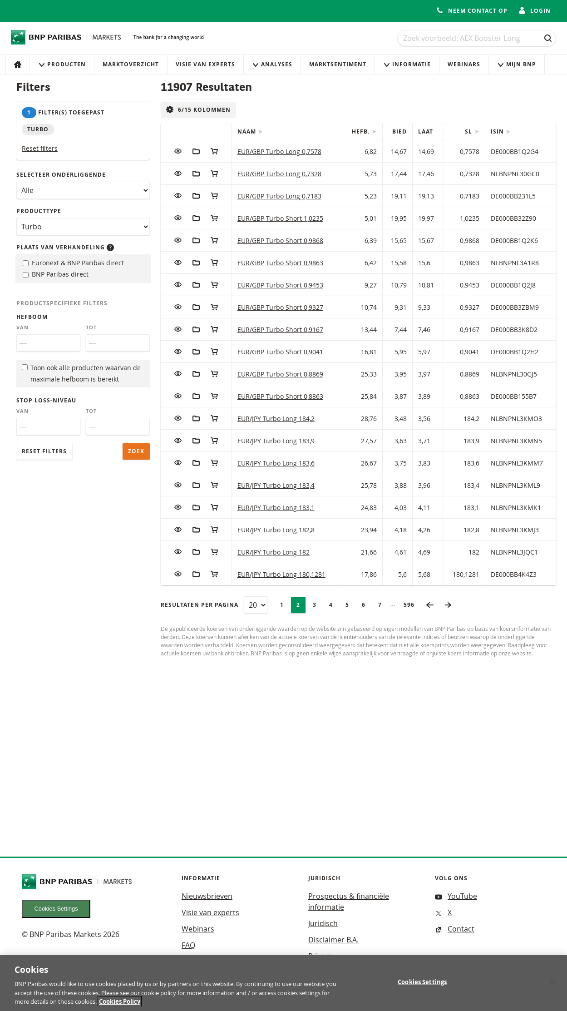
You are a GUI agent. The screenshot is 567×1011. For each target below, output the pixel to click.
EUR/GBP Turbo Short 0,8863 (280, 396)
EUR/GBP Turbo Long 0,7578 (279, 151)
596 (412, 605)
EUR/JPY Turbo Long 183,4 (276, 485)
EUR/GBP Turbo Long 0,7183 (279, 196)
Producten (62, 64)
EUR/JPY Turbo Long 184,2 (276, 418)
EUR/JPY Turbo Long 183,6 (276, 463)
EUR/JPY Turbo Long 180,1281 (281, 574)
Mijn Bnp (516, 64)
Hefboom (32, 317)
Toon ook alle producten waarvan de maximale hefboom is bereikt (81, 373)
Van (22, 327)
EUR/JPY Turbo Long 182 (273, 552)
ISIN (498, 131)
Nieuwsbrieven (207, 896)
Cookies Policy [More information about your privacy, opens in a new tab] (119, 1005)
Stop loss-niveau (46, 400)
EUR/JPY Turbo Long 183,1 (276, 507)
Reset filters (40, 148)
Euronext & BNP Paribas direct (73, 262)
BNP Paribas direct (56, 274)
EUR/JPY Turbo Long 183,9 (276, 440)
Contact (454, 928)
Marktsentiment (337, 64)
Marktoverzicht (131, 64)
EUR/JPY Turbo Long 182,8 (276, 529)
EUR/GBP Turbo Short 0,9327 (280, 307)
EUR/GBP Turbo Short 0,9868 (280, 240)
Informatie (407, 64)
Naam (247, 131)
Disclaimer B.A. (333, 940)
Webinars (464, 64)
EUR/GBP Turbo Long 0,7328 (279, 173)
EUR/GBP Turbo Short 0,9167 (280, 329)
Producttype (38, 211)
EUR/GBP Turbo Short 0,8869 (280, 374)
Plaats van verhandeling (65, 247)
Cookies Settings (56, 908)
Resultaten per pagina (199, 605)
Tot (91, 327)
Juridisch (323, 923)
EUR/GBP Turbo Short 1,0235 (280, 218)
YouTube (456, 896)
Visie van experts (205, 64)
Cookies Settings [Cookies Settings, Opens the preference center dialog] (422, 985)
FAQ (188, 945)
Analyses (272, 64)
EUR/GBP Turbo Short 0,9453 (280, 285)
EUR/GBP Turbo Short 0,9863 (280, 262)
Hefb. (361, 131)
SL (469, 131)
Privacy (320, 956)
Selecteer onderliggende (61, 174)
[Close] (552, 986)
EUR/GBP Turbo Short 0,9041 (280, 351)
